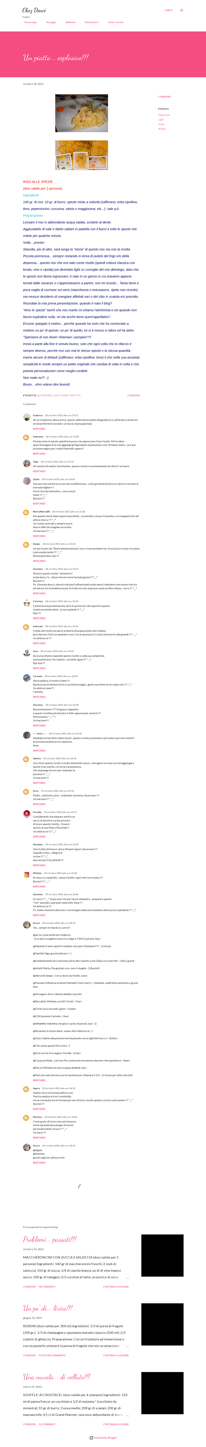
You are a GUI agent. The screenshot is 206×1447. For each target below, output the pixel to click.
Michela (37, 873)
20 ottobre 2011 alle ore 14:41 (60, 1116)
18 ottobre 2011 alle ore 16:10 (61, 601)
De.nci (36, 923)
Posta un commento (52, 1355)
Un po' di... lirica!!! (47, 1308)
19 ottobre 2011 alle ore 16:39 (61, 844)
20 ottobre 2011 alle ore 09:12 (58, 923)
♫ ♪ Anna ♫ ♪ (39, 733)
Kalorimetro (90, 22)
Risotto (162, 128)
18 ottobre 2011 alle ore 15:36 (68, 511)
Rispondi (39, 428)
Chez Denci (34, 10)
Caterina (38, 601)
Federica (38, 415)
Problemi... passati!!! (49, 1239)
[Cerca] (168, 10)
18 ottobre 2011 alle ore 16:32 (56, 651)
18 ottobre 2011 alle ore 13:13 (57, 461)
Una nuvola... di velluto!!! (56, 1377)
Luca (35, 651)
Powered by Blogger (103, 1437)
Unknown (38, 436)
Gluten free (164, 115)
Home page (28, 22)
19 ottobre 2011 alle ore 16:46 (61, 894)
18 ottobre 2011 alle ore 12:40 (62, 436)
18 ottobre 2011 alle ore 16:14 (61, 626)
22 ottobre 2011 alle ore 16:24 (58, 1145)
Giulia (36, 479)
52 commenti (47, 1424)
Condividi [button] (164, 96)
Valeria (37, 758)
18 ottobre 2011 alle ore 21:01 (65, 733)
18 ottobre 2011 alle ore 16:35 (61, 676)
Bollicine (68, 22)
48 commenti (47, 1286)
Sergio (36, 543)
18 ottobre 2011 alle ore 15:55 (61, 568)
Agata (36, 1088)
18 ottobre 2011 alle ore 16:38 (61, 704)
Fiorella (37, 812)
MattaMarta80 (41, 511)
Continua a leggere (116, 1286)
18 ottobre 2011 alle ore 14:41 (58, 479)
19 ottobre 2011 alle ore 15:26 (59, 758)
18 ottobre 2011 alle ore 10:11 (61, 415)
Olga (35, 461)
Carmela (37, 676)
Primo (161, 124)
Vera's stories (113, 22)
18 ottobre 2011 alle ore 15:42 (59, 543)
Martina (37, 1116)
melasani (38, 626)
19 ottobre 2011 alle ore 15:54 (57, 790)
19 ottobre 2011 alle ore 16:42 (60, 873)
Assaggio (49, 22)
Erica (35, 790)
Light (160, 119)
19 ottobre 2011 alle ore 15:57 (60, 812)
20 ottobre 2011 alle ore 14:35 (58, 1088)
